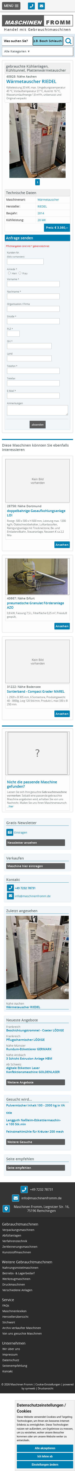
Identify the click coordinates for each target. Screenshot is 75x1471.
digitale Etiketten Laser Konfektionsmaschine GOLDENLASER (33, 1072)
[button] (11, 6)
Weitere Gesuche (19, 1144)
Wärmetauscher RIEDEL (23, 1009)
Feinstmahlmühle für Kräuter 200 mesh (35, 1133)
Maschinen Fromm (21, 1386)
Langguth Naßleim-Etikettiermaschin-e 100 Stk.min (33, 1124)
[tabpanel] (37, 140)
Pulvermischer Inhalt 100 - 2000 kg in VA (35, 1107)
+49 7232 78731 (25, 890)
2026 (7, 1386)
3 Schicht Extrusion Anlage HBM (29, 1060)
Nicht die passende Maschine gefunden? (32, 786)
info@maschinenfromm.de (33, 898)
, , (41, 1210)
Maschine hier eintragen (25, 868)
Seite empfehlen (19, 1169)
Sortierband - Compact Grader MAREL (36, 693)
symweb (30, 1390)
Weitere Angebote (20, 1084)
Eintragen (20, 834)
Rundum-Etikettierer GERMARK (29, 1051)
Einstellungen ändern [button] (45, 1464)
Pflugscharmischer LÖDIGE (25, 1041)
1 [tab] (37, 182)
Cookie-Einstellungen (47, 1386)
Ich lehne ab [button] (45, 1456)
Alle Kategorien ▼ (17, 51)
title (9, 1114)
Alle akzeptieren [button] (45, 1448)
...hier (10, 808)
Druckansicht (45, 1390)
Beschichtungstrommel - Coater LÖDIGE (35, 1032)
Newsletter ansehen (22, 844)
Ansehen (62, 546)
